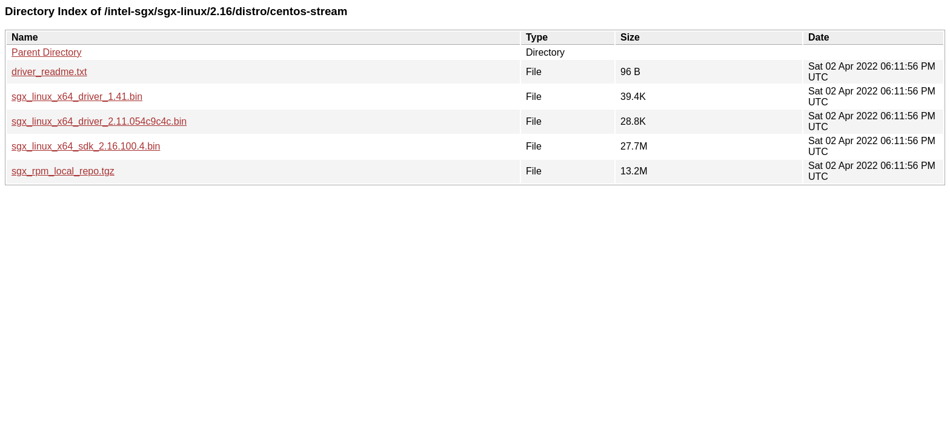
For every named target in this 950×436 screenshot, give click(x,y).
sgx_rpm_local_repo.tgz (63, 171)
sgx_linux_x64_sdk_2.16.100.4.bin (86, 146)
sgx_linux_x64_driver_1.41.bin (77, 96)
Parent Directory (47, 52)
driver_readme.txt (49, 72)
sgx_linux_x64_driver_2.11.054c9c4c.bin (99, 121)
